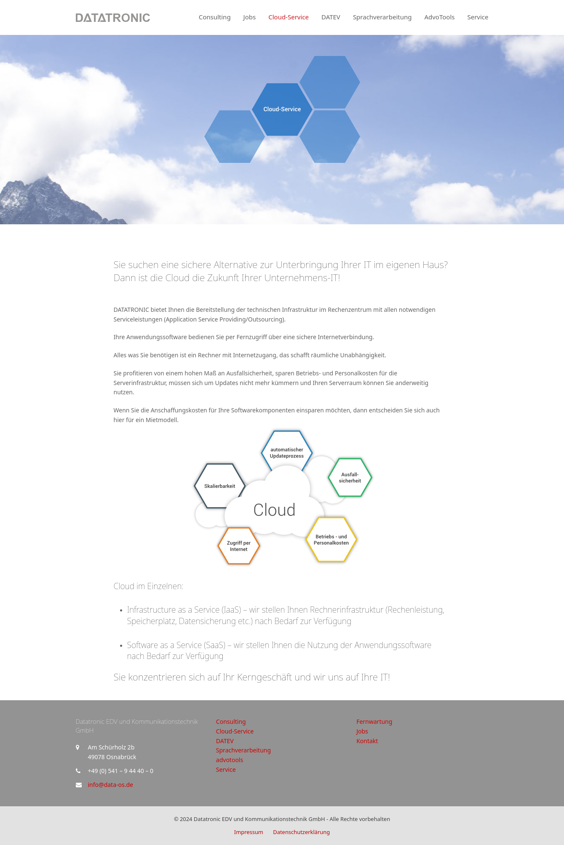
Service (226, 769)
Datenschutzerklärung (301, 832)
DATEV (225, 741)
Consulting (231, 721)
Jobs (362, 731)
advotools (229, 760)
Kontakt (367, 741)
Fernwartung (374, 721)
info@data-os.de (110, 785)
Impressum (248, 832)
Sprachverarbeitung (243, 750)
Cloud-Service (235, 731)
